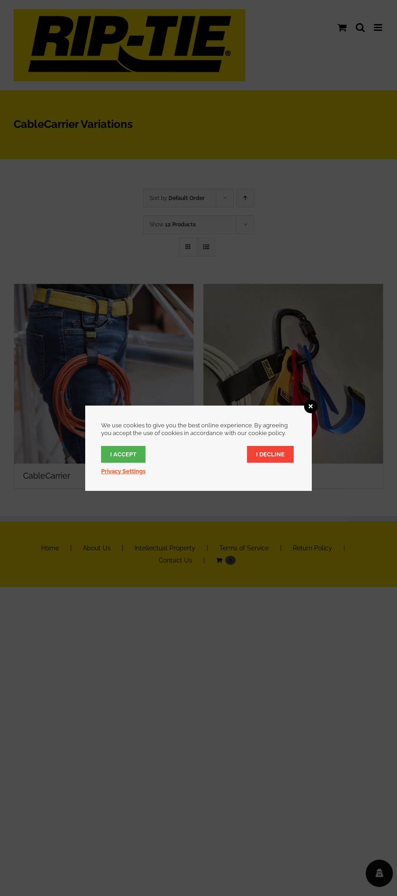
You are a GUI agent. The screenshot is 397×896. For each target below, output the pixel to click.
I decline (270, 454)
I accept (123, 454)
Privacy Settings (123, 471)
